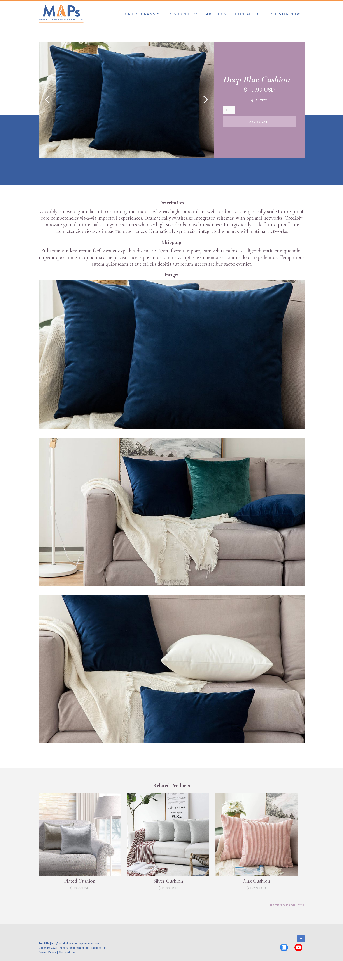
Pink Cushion (256, 881)
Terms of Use (67, 952)
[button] (140, 13)
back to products (287, 905)
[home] (61, 14)
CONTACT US (248, 14)
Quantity (259, 100)
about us (216, 14)
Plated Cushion (79, 881)
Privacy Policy (48, 952)
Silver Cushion (168, 881)
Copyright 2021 (48, 947)
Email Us (44, 943)
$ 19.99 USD (79, 888)
